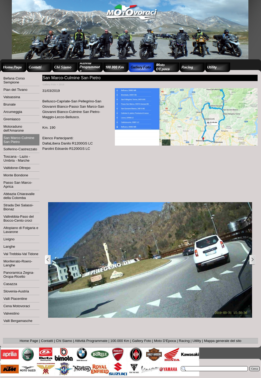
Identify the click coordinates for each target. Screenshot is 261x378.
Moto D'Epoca (165, 341)
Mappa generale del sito (222, 341)
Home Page (29, 341)
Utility (197, 341)
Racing (184, 341)
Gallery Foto (141, 341)
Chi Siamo (64, 341)
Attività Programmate (91, 341)
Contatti (47, 341)
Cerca (254, 368)
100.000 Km (119, 341)
